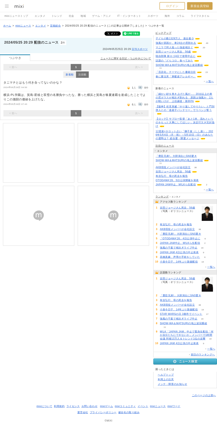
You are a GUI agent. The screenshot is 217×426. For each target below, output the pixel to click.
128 (205, 38)
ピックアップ (163, 32)
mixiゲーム (106, 406)
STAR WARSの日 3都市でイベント (181, 313)
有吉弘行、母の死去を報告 (172, 176)
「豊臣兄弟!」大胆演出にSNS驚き (176, 156)
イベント (143, 406)
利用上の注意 (166, 379)
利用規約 (59, 406)
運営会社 (82, 412)
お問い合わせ (90, 406)
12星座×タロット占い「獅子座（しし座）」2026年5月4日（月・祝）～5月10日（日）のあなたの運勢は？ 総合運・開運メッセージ (184, 135)
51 (204, 61)
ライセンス (73, 406)
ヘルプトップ (166, 374)
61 (193, 176)
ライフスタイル (200, 15)
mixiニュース (23, 25)
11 (160, 68)
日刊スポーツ (140, 49)
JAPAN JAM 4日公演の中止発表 (179, 252)
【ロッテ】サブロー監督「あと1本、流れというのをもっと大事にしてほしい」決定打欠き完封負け (185, 122)
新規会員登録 (199, 6)
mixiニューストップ (16, 15)
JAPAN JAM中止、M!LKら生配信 (176, 184)
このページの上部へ (204, 395)
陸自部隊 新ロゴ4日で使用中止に (176, 56)
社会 (71, 15)
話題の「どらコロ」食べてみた (174, 60)
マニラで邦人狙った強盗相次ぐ (174, 47)
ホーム (7, 25)
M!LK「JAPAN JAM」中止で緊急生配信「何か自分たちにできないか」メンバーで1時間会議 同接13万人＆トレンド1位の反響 (186, 335)
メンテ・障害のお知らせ (172, 384)
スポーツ (153, 15)
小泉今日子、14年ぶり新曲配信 (179, 261)
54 (206, 76)
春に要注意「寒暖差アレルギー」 (176, 76)
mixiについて (44, 406)
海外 (167, 15)
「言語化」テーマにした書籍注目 (176, 72)
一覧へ (210, 81)
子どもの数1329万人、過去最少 (175, 38)
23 (206, 72)
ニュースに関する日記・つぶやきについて (125, 58)
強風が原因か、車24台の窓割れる (176, 42)
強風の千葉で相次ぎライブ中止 (178, 247)
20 (204, 47)
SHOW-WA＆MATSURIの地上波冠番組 (179, 65)
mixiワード (173, 406)
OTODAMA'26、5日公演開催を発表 (177, 180)
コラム (180, 15)
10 (210, 339)
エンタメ (40, 15)
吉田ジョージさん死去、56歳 (173, 51)
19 (203, 262)
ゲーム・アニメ (101, 15)
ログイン (172, 6)
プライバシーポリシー (103, 412)
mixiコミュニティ (125, 406)
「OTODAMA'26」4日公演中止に (180, 238)
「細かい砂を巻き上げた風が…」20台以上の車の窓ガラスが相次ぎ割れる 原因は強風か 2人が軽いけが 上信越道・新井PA (184, 97)
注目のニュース (164, 145)
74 (202, 156)
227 (206, 56)
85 (201, 52)
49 (207, 43)
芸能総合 (55, 25)
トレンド (57, 15)
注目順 (82, 74)
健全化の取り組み (129, 412)
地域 (83, 15)
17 (207, 314)
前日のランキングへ (203, 354)
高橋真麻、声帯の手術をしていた (180, 257)
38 (195, 167)
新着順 (70, 74)
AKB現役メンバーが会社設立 (173, 167)
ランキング (162, 196)
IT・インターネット (129, 15)
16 (202, 248)
